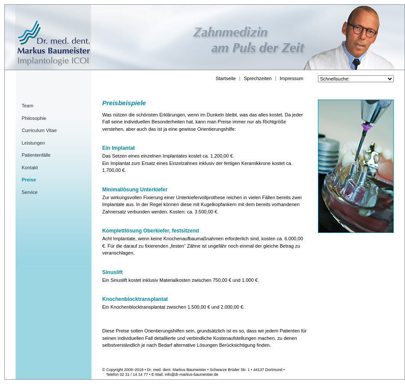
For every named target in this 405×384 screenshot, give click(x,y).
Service (30, 192)
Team (27, 105)
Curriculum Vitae (39, 130)
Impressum (291, 78)
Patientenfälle (36, 155)
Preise (29, 179)
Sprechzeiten (258, 78)
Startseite (226, 78)
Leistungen (33, 142)
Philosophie (34, 118)
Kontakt (30, 167)
